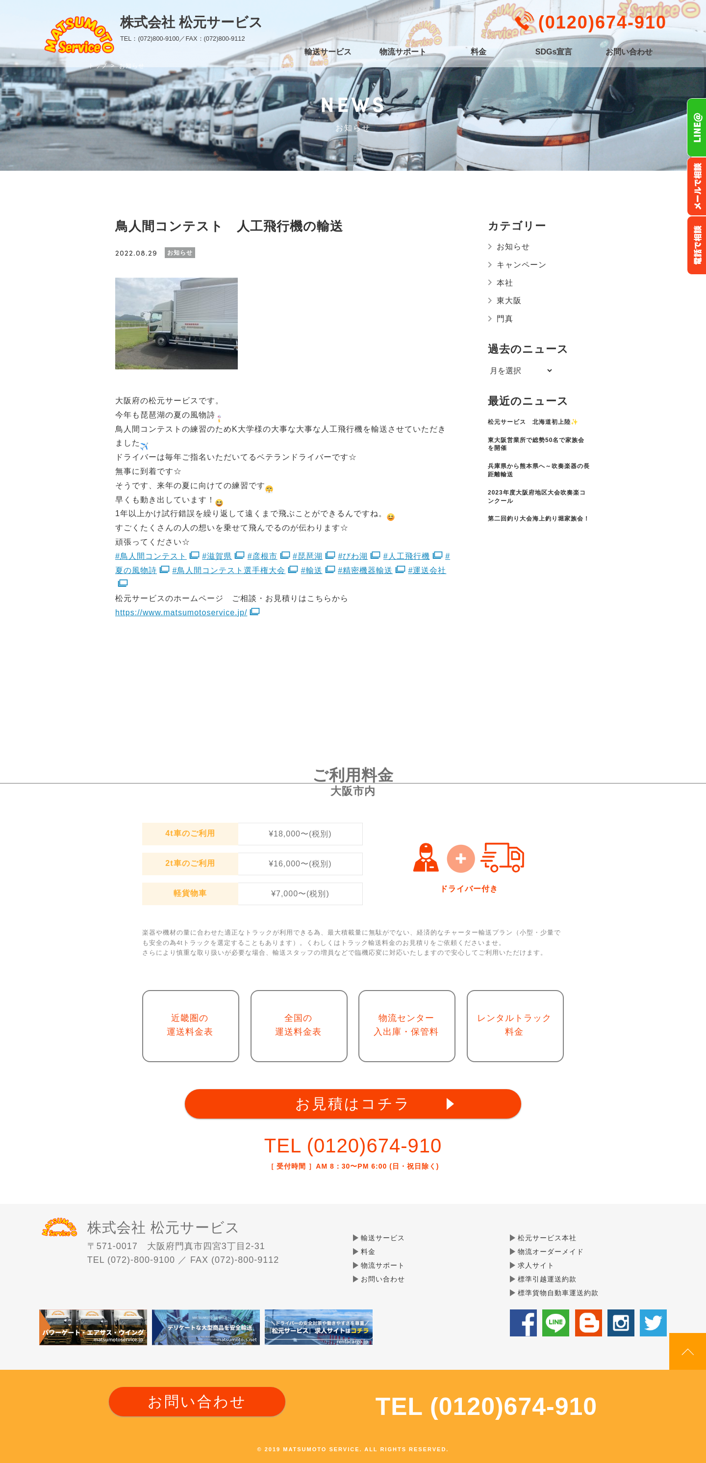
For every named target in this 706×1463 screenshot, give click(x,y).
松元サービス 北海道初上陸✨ (533, 421)
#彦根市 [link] (262, 556)
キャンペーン (522, 265)
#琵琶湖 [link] (308, 556)
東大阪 (509, 300)
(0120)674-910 (602, 22)
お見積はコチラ (353, 1104)
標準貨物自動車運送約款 (558, 1293)
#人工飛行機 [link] (406, 556)
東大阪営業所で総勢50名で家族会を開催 (536, 444)
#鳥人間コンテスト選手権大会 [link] (228, 570)
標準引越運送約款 (547, 1279)
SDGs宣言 (554, 52)
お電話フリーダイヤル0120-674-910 (696, 245)
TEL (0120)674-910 (353, 1145)
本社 (505, 283)
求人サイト (536, 1265)
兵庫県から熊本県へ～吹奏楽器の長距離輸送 (539, 470)
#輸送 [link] (312, 570)
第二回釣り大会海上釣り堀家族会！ (539, 518)
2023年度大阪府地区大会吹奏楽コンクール (537, 496)
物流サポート (403, 52)
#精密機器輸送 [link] (365, 570)
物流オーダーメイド (551, 1251)
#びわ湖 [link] (353, 556)
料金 (478, 52)
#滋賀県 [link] (217, 556)
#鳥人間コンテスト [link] (151, 556)
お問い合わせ (629, 52)
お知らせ (513, 246)
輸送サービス (328, 52)
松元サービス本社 (547, 1238)
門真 (505, 318)
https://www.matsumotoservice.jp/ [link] (181, 612)
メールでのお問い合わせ (696, 186)
